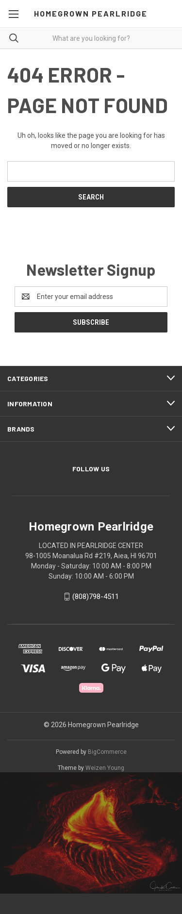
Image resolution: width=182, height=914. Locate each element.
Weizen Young (104, 767)
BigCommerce (107, 751)
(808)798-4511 (95, 596)
